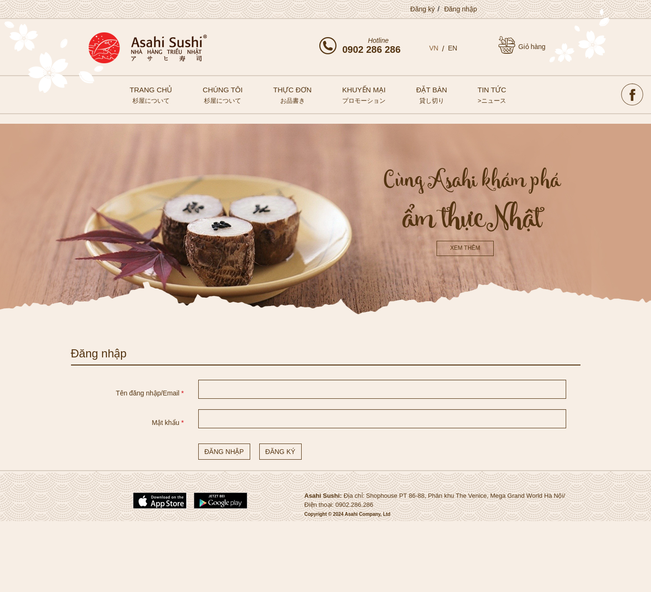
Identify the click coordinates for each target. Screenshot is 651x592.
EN (452, 48)
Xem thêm (465, 248)
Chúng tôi (223, 95)
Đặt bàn (431, 95)
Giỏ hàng (532, 46)
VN (433, 48)
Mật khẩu (167, 422)
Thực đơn (292, 95)
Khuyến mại (364, 95)
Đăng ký (422, 9)
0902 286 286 (371, 49)
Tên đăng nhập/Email (150, 393)
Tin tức (492, 95)
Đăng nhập (460, 9)
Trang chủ (151, 95)
